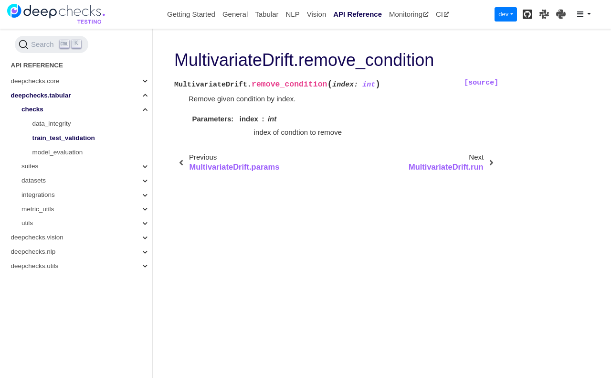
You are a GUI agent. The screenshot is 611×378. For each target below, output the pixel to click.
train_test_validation (63, 137)
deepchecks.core (35, 81)
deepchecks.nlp (33, 251)
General (235, 14)
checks (32, 109)
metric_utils (37, 209)
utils (27, 223)
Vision (317, 14)
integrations (38, 194)
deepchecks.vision (37, 237)
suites (29, 166)
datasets (33, 180)
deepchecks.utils (35, 266)
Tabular (266, 14)
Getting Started (191, 14)
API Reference (357, 14)
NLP (292, 14)
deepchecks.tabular (41, 95)
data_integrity (51, 123)
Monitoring (409, 14)
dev (503, 14)
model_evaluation (57, 152)
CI (442, 14)
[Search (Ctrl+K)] (51, 44)
